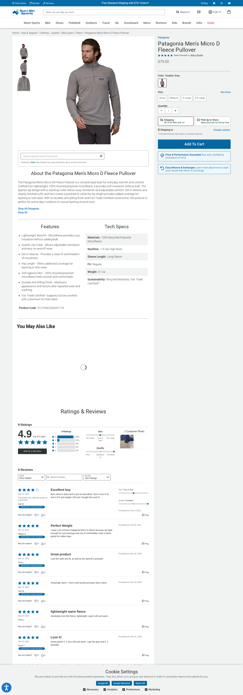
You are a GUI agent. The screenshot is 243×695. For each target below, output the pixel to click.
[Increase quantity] (175, 111)
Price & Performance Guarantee (183, 155)
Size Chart (226, 92)
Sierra (33, 162)
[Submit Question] (101, 156)
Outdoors (91, 22)
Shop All (22, 212)
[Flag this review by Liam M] (145, 601)
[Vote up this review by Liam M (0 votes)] (37, 601)
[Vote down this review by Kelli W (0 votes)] (43, 515)
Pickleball (74, 22)
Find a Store (19, 3)
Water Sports (32, 22)
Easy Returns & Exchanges (180, 167)
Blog (204, 3)
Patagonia (163, 37)
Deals (210, 22)
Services (48, 3)
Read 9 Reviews (181, 55)
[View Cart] (229, 11)
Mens (146, 22)
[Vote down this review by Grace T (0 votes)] (43, 655)
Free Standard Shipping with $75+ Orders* (125, 3)
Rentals (34, 3)
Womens (161, 22)
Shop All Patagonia (28, 208)
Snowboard (131, 22)
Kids (174, 22)
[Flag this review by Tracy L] (145, 627)
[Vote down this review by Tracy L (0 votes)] (43, 627)
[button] (66, 437)
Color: (169, 75)
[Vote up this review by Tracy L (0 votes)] (37, 627)
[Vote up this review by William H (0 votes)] (37, 544)
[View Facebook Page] (214, 3)
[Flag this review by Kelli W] (145, 515)
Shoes (59, 22)
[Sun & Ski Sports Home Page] (23, 12)
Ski (117, 22)
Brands (186, 22)
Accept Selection (121, 683)
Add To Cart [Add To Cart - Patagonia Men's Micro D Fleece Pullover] (193, 142)
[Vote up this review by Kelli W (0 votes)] (37, 515)
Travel (106, 22)
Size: (160, 92)
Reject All (140, 683)
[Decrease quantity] (161, 111)
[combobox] (31, 477)
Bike (47, 22)
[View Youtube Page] (229, 3)
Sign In (215, 11)
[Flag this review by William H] (145, 544)
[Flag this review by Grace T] (145, 655)
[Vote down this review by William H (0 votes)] (43, 544)
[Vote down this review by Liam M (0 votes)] (43, 601)
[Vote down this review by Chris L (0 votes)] (43, 572)
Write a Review (32, 451)
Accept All (103, 683)
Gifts (199, 22)
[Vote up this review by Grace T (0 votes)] (37, 655)
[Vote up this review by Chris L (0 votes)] (37, 572)
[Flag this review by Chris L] (145, 572)
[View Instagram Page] (222, 3)
